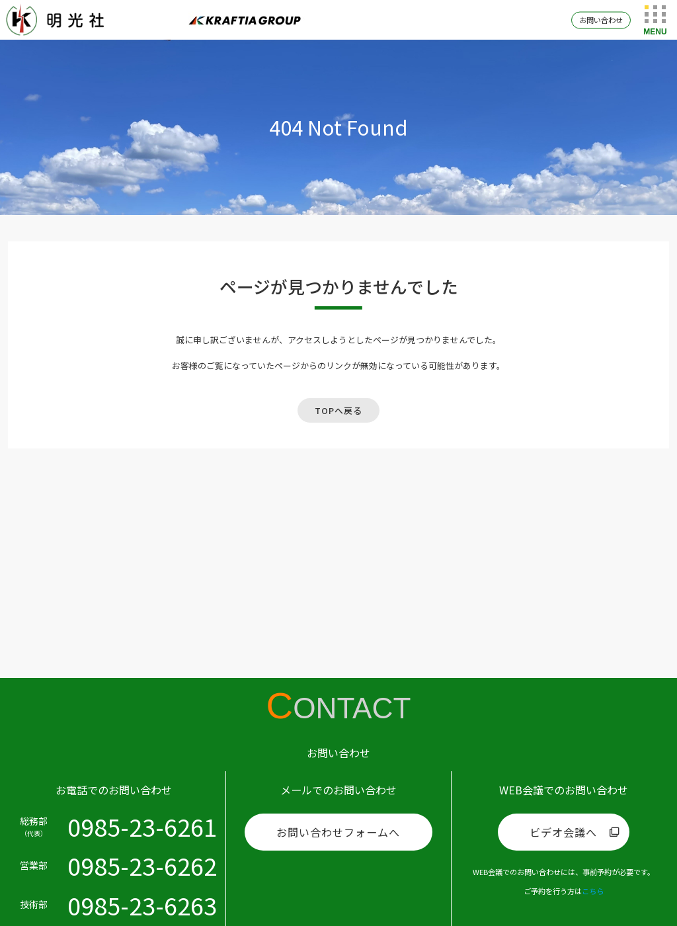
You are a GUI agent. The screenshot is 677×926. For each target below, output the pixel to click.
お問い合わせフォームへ (338, 832)
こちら (593, 891)
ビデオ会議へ (563, 832)
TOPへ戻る (338, 410)
